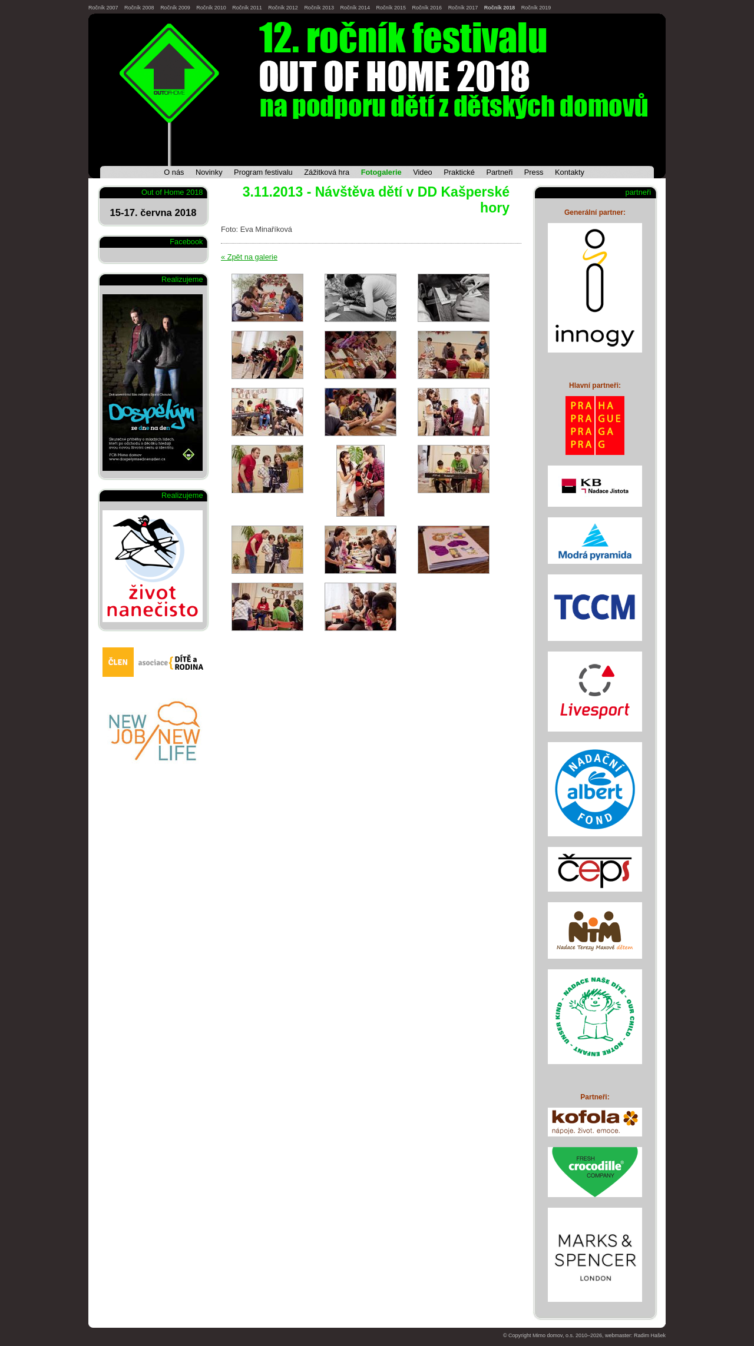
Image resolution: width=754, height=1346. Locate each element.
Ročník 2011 (247, 8)
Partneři (499, 172)
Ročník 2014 (355, 8)
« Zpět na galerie (249, 256)
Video (422, 172)
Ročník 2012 (283, 8)
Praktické (459, 172)
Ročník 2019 (536, 8)
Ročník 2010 (211, 8)
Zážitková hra (326, 172)
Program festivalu (263, 172)
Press (534, 172)
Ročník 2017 (463, 8)
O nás (174, 172)
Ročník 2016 (427, 8)
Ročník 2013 (319, 8)
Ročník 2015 (391, 8)
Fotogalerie (381, 172)
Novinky (209, 172)
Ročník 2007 (103, 8)
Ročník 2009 (175, 8)
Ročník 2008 (139, 8)
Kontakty (569, 172)
